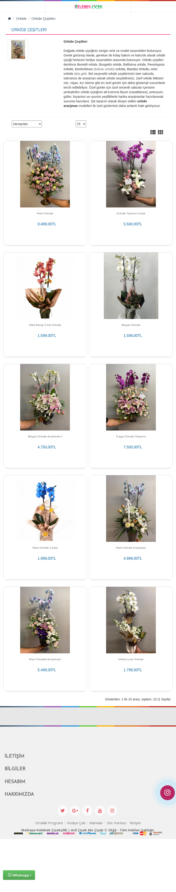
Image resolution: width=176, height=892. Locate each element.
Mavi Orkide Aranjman (131, 579)
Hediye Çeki (76, 884)
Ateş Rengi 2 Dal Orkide (45, 335)
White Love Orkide (130, 701)
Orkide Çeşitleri (43, 18)
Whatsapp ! (19, 874)
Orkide (21, 18)
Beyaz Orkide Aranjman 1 (45, 457)
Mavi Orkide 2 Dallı (45, 579)
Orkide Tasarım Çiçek (131, 213)
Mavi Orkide (45, 213)
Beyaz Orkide (131, 335)
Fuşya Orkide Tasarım (131, 457)
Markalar (96, 884)
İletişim (135, 884)
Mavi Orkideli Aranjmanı (45, 701)
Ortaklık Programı (49, 884)
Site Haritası (116, 884)
